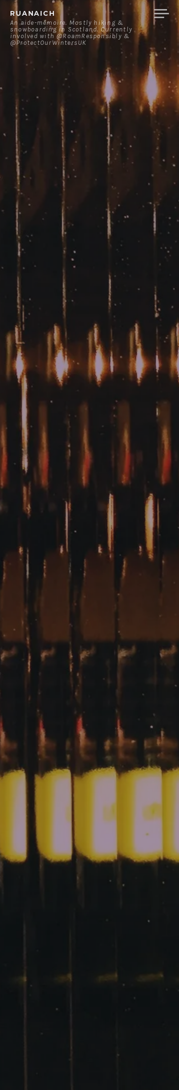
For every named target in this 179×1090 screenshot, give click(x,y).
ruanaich (32, 13)
